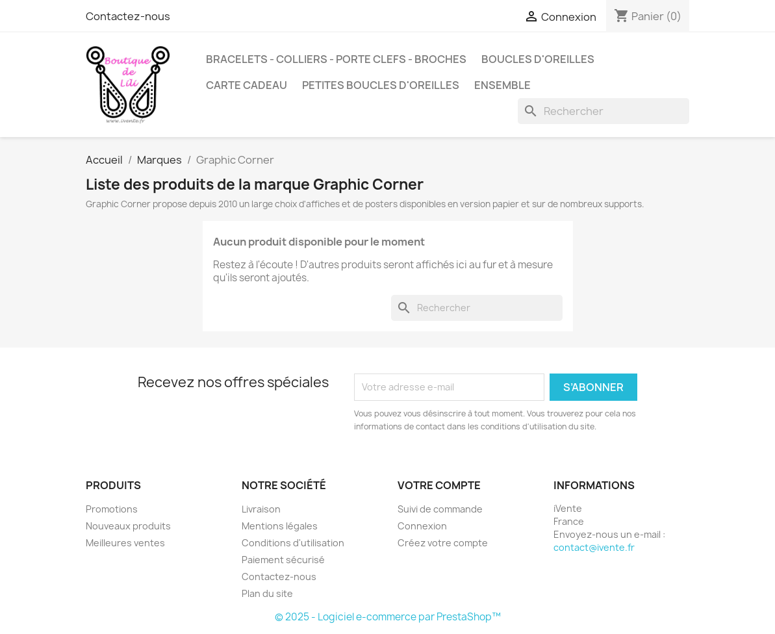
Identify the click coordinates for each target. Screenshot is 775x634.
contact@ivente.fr (594, 547)
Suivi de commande (440, 509)
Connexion (422, 526)
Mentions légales (280, 526)
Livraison (261, 509)
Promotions (112, 509)
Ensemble (502, 85)
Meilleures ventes (125, 543)
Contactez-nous (128, 16)
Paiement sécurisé (283, 559)
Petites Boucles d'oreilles (380, 85)
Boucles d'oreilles (537, 59)
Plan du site (267, 593)
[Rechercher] (603, 111)
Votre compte (439, 485)
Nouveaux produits (128, 526)
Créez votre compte (443, 543)
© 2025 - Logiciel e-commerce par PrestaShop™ (388, 617)
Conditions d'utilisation (293, 543)
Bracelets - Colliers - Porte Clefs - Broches (336, 59)
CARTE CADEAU (246, 85)
